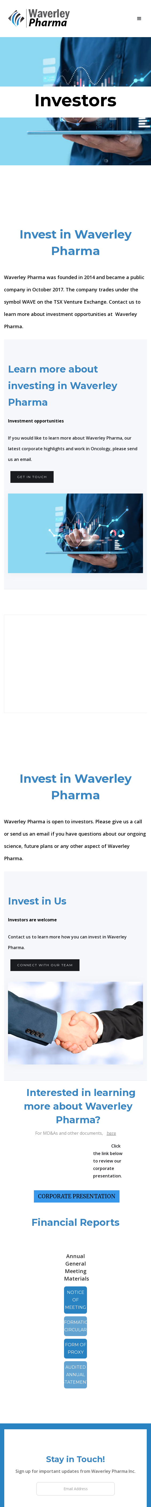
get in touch (32, 477)
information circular (75, 1326)
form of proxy (75, 1348)
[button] (139, 18)
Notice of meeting (75, 1300)
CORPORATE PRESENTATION (77, 1196)
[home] (42, 18)
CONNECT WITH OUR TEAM (45, 965)
